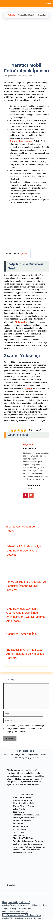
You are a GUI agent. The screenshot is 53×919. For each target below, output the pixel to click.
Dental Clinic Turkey (11, 912)
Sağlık (5, 908)
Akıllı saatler (21, 322)
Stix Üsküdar (19, 832)
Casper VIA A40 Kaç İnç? (21, 633)
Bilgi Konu (28, 444)
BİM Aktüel (18, 824)
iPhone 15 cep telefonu (21, 141)
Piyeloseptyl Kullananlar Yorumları (29, 847)
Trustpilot (11, 885)
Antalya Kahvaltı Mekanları (14, 905)
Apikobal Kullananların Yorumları (28, 841)
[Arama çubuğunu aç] (40, 3)
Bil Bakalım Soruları (22, 821)
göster (24, 253)
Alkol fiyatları (33, 785)
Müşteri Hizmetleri (34, 905)
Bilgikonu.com (13, 770)
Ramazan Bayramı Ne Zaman (26, 815)
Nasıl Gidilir (13, 902)
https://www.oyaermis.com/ (14, 915)
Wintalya (24, 912)
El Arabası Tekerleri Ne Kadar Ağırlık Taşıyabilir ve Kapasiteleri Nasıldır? (26, 653)
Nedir (4, 902)
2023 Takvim (18, 812)
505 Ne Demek (19, 829)
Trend (45, 905)
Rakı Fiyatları (19, 835)
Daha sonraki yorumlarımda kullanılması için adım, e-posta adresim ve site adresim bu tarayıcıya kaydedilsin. (25, 729)
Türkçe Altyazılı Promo (23, 806)
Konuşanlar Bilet (20, 826)
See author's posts (33, 487)
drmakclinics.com (24, 908)
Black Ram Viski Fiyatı (23, 838)
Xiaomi (28, 388)
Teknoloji (11, 15)
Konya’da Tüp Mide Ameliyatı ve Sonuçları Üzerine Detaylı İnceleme (26, 585)
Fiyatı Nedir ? (24, 902)
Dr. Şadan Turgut (33, 915)
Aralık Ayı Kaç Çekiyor (23, 818)
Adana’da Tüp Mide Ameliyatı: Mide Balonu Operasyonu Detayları (24, 550)
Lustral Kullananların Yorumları (27, 844)
